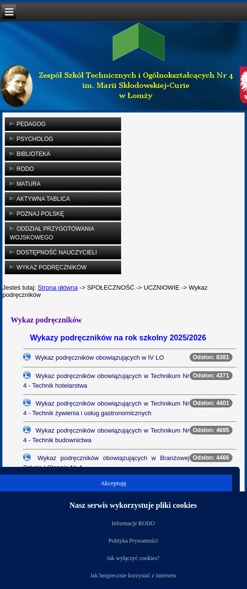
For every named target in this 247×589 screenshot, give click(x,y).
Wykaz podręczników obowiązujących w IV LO (99, 357)
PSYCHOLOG (34, 139)
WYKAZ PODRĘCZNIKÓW (51, 267)
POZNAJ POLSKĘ (40, 213)
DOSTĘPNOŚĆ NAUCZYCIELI (56, 252)
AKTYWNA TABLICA (43, 199)
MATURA (28, 184)
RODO (25, 169)
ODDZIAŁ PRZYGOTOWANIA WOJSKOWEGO (52, 233)
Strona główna (58, 287)
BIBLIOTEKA (33, 154)
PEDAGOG (31, 124)
